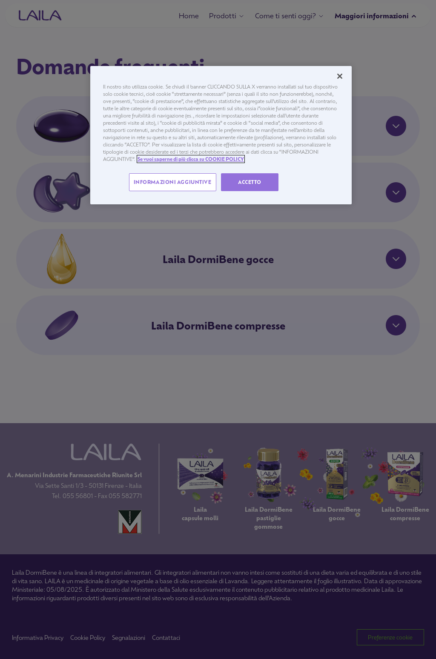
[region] (221, 135)
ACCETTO (249, 182)
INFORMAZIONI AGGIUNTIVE (173, 182)
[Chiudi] (339, 76)
